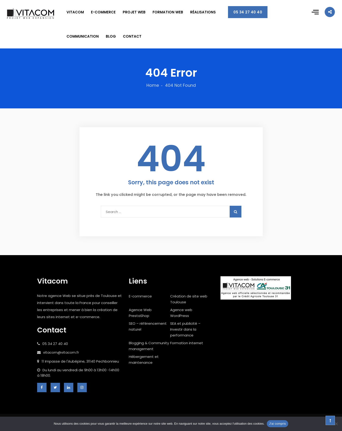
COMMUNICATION (83, 36)
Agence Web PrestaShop (140, 312)
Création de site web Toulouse (188, 299)
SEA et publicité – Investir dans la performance (185, 329)
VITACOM (75, 12)
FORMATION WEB (168, 12)
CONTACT (132, 36)
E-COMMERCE (103, 12)
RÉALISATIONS (203, 12)
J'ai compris (277, 423)
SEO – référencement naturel (148, 326)
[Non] (336, 423)
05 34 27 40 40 (247, 12)
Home (152, 85)
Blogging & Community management (149, 345)
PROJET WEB (134, 12)
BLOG (111, 36)
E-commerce (140, 296)
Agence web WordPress (181, 312)
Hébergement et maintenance (144, 359)
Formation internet (186, 342)
